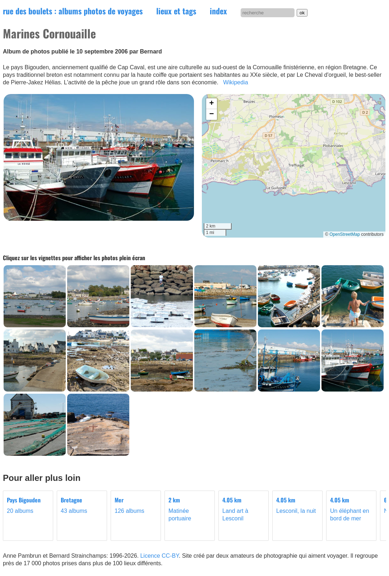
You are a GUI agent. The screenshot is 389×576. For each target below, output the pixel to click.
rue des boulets (73, 11)
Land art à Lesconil (243, 508)
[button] (211, 103)
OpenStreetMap (344, 234)
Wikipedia (235, 82)
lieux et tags (176, 11)
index (218, 11)
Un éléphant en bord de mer (351, 508)
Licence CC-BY (159, 556)
